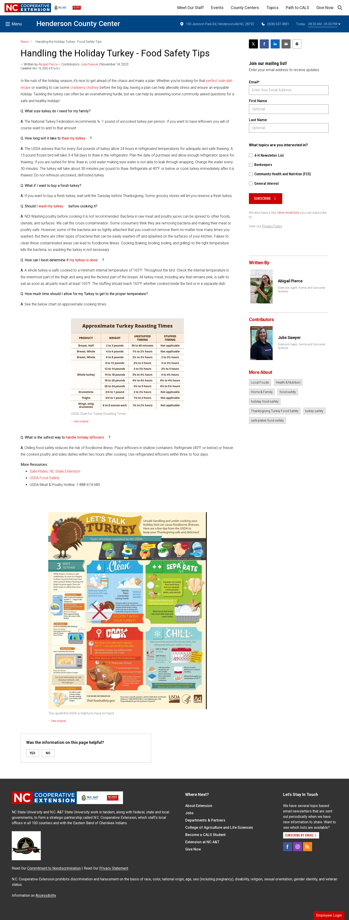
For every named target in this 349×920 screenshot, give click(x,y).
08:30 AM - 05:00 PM (324, 24)
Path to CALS (297, 7)
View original (81, 421)
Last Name (258, 120)
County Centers (245, 7)
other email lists (288, 212)
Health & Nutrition (288, 382)
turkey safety (314, 411)
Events (217, 7)
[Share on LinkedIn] (275, 43)
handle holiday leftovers (85, 437)
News (25, 41)
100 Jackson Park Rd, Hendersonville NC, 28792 (217, 24)
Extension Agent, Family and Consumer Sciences (301, 289)
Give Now (325, 7)
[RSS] (307, 846)
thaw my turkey (73, 138)
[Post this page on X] (253, 43)
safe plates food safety (267, 420)
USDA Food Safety (45, 478)
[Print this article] (296, 43)
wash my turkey (51, 206)
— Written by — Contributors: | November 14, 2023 (74, 64)
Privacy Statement (113, 868)
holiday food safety (265, 401)
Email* (254, 82)
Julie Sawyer (90, 64)
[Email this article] (286, 43)
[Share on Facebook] (264, 43)
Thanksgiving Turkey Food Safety (274, 411)
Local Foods (260, 382)
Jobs (189, 813)
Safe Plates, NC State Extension (55, 471)
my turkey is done (84, 260)
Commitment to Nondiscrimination (54, 868)
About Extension (198, 806)
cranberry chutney (84, 87)
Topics (272, 7)
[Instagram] (297, 846)
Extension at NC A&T (202, 842)
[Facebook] (287, 846)
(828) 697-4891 (275, 24)
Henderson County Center (78, 23)
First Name (258, 101)
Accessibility (46, 895)
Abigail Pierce (48, 64)
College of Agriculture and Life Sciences (219, 827)
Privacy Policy (272, 226)
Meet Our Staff (190, 7)
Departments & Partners (205, 820)
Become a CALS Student (205, 835)
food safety (287, 392)
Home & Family (262, 392)
